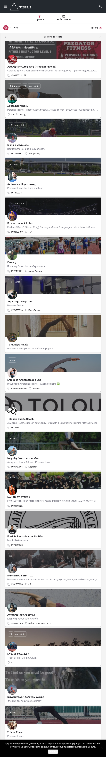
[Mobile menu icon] (5, 6)
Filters (97, 28)
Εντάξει (52, 751)
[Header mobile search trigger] (100, 6)
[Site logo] (20, 6)
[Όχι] (102, 748)
